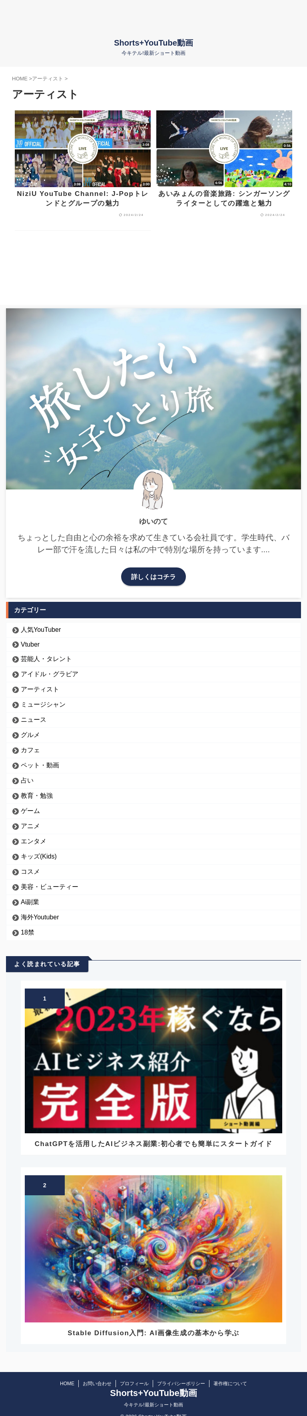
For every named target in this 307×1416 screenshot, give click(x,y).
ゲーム (30, 812)
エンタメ (33, 842)
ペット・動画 (40, 766)
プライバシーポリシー (181, 1385)
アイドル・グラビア (49, 675)
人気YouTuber (41, 631)
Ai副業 (30, 903)
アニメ (30, 827)
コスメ (30, 873)
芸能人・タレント (46, 660)
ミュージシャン (43, 706)
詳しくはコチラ (153, 578)
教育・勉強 (37, 797)
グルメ (30, 736)
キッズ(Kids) (39, 858)
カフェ (30, 751)
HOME (67, 1385)
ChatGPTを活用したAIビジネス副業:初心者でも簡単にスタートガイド (153, 1145)
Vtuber (30, 646)
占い (27, 782)
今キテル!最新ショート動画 (153, 1406)
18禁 (27, 934)
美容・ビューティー (49, 888)
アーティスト (40, 690)
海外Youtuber (40, 918)
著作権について (230, 1385)
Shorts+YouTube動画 (153, 42)
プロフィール (134, 1385)
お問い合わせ (97, 1385)
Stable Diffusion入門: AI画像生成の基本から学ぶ (153, 1334)
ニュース (33, 721)
